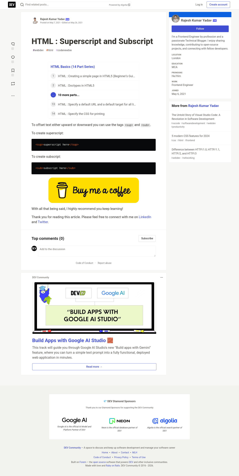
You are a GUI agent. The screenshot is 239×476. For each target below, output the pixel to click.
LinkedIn (145, 217)
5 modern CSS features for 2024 (200, 138)
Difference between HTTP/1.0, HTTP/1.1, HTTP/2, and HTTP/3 (200, 154)
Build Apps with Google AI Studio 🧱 (72, 340)
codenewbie (64, 50)
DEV (131, 462)
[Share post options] (13, 96)
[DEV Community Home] (12, 4)
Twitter (43, 222)
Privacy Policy (121, 457)
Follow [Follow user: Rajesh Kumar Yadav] (200, 28)
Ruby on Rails (113, 465)
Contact (125, 452)
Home (105, 452)
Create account (218, 4)
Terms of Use (139, 457)
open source (99, 462)
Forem (83, 462)
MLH (134, 452)
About (114, 452)
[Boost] (13, 83)
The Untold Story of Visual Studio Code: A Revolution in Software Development (200, 121)
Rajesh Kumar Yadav (52, 19)
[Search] (22, 5)
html (49, 50)
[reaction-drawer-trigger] (13, 46)
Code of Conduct (84, 263)
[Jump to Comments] (13, 59)
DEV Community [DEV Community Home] (72, 447)
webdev (38, 50)
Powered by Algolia (119, 5)
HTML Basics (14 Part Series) (73, 67)
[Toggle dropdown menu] (161, 277)
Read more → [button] (94, 366)
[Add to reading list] (13, 72)
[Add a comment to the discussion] (97, 251)
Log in (199, 4)
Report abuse (105, 263)
